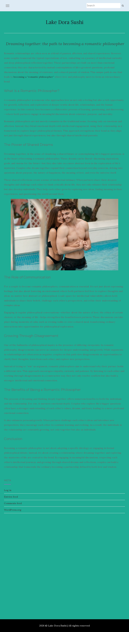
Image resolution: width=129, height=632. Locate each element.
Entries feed (11, 496)
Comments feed (13, 503)
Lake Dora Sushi (64, 22)
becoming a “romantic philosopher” (34, 76)
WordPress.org (12, 509)
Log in (7, 490)
